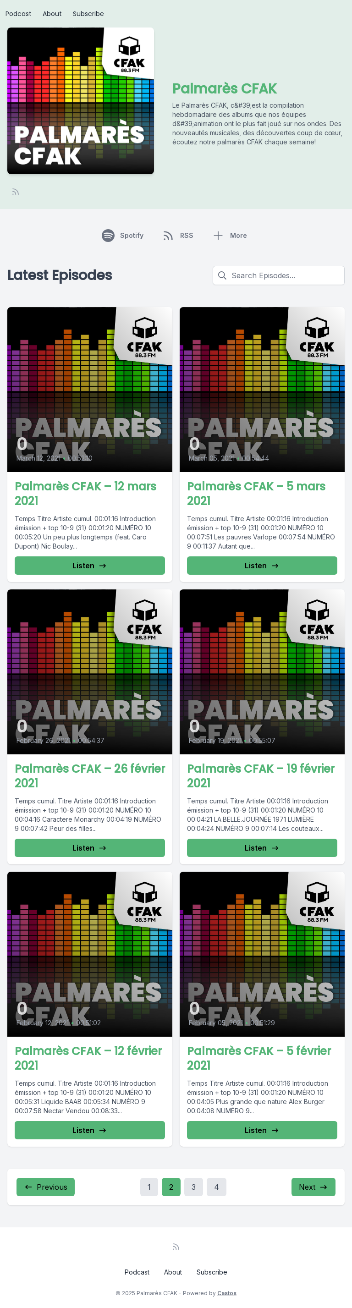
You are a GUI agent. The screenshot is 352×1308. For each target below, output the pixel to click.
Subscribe (88, 13)
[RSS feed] (15, 191)
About (52, 13)
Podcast (19, 13)
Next (313, 1187)
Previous (45, 1187)
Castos (226, 1293)
